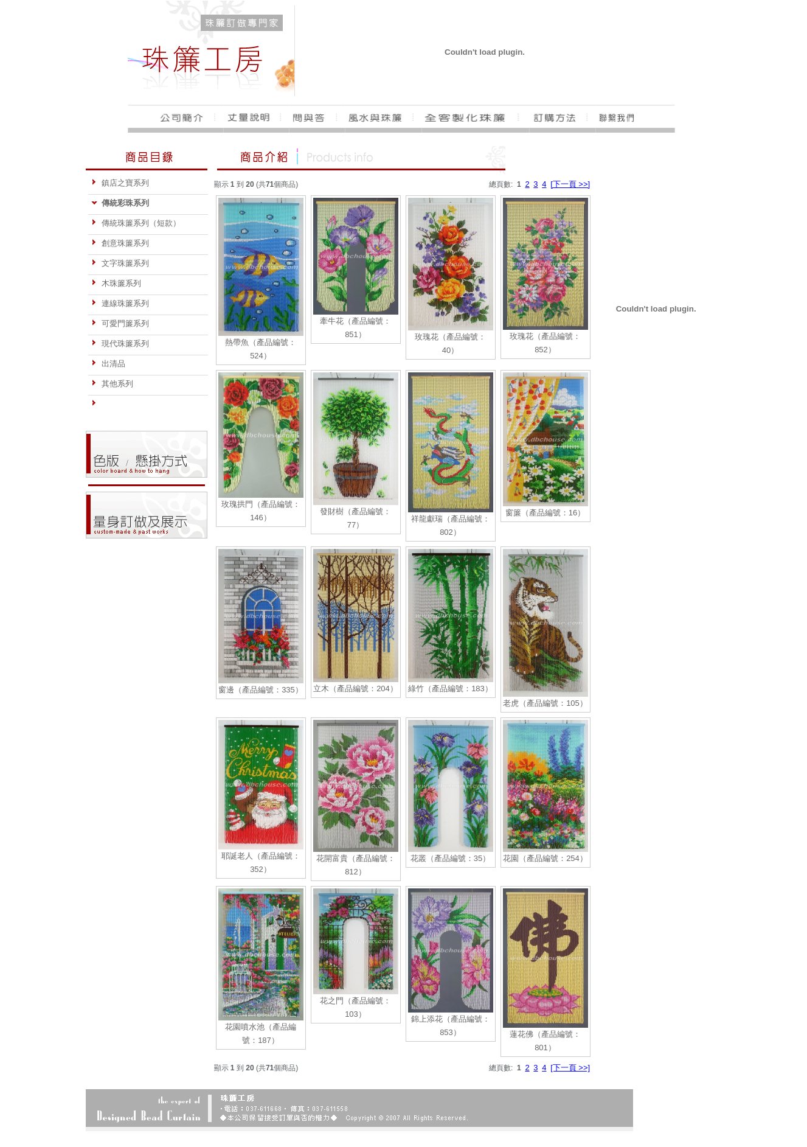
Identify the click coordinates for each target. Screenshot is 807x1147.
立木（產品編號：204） (355, 688)
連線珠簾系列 (120, 303)
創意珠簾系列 (120, 243)
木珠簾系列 (116, 283)
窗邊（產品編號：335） (260, 689)
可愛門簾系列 (120, 323)
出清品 (108, 363)
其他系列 (112, 383)
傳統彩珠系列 (120, 202)
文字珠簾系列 (120, 263)
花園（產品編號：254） (545, 858)
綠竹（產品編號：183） (450, 688)
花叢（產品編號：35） (450, 858)
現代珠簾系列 (120, 343)
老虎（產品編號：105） (545, 703)
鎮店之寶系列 (120, 182)
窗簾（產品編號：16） (545, 512)
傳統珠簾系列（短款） (136, 223)
